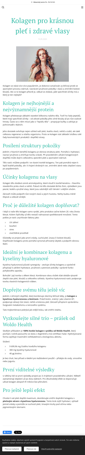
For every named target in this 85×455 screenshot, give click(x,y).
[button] (3, 7)
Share (7, 432)
